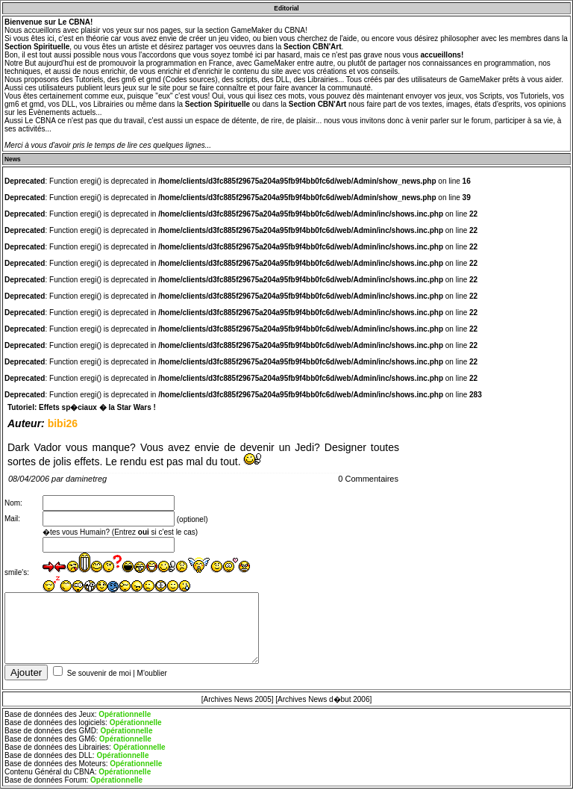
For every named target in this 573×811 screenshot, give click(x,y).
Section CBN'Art (312, 47)
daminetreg (86, 478)
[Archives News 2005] (237, 705)
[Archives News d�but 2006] (323, 705)
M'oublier (152, 679)
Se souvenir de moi (99, 679)
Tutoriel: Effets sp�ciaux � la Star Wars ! (81, 407)
